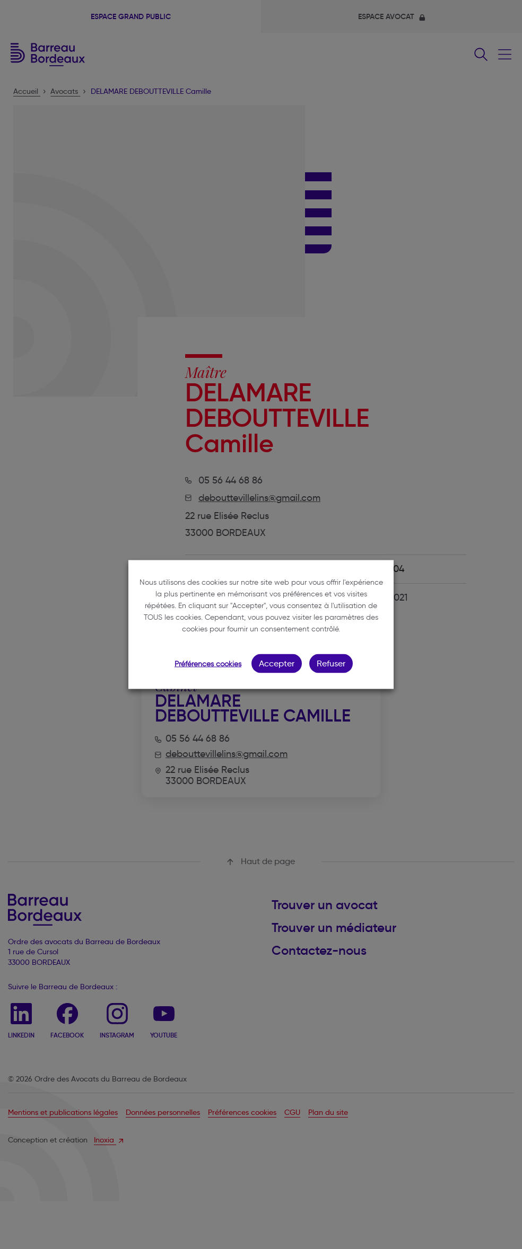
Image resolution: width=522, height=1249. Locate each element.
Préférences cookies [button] (208, 664)
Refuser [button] (331, 663)
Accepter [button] (276, 663)
